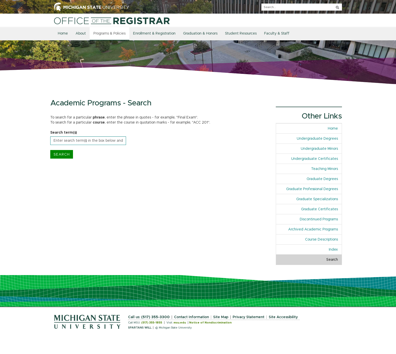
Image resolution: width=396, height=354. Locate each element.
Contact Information (191, 317)
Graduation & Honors (200, 33)
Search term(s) (63, 132)
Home (63, 33)
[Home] (112, 20)
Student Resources (241, 33)
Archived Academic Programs (313, 229)
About (81, 33)
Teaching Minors (324, 169)
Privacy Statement (248, 317)
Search (332, 259)
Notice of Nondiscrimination (210, 322)
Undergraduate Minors (319, 149)
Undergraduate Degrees (317, 138)
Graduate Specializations (317, 199)
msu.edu (180, 322)
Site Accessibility (283, 317)
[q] (302, 7)
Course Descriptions (321, 239)
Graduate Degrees (322, 179)
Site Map (220, 317)
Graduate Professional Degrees (312, 189)
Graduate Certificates (319, 209)
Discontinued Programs (319, 219)
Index (333, 249)
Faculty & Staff (276, 33)
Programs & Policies (109, 33)
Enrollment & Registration (154, 33)
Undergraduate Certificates (314, 159)
